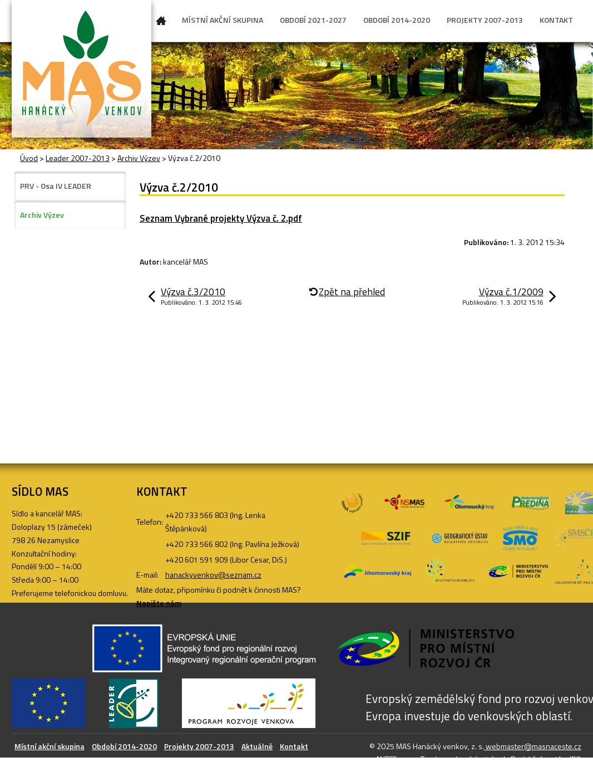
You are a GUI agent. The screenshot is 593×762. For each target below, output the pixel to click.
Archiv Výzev (138, 158)
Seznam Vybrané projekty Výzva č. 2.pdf (221, 218)
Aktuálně (257, 746)
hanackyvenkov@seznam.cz (213, 574)
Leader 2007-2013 (78, 158)
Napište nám (158, 603)
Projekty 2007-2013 (199, 746)
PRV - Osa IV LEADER (55, 186)
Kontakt (294, 746)
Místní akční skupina (49, 746)
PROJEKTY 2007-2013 (485, 20)
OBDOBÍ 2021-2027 (313, 20)
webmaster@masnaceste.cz (532, 746)
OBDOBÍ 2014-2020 (396, 20)
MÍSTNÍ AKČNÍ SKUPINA (222, 20)
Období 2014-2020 (124, 746)
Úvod (161, 23)
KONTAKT (556, 20)
